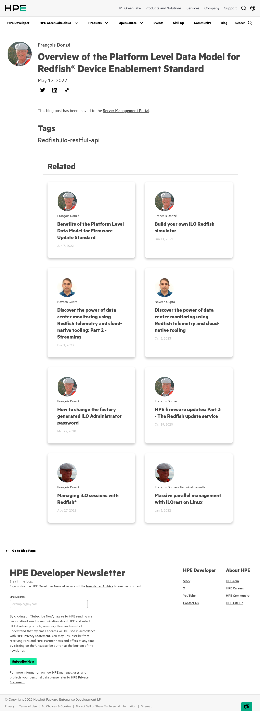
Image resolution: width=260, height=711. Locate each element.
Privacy (9, 706)
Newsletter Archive (99, 586)
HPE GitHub (234, 603)
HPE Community (238, 596)
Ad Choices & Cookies (56, 706)
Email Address (18, 597)
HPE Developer (18, 23)
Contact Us (191, 603)
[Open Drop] (59, 23)
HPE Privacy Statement (33, 636)
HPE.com (232, 581)
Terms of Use (28, 706)
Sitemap (146, 706)
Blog (224, 23)
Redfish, (49, 140)
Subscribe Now (23, 661)
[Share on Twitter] (43, 90)
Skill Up (178, 23)
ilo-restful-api (80, 140)
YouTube (189, 596)
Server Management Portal (126, 111)
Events (158, 23)
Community (202, 23)
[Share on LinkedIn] (55, 90)
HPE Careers (235, 588)
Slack (186, 581)
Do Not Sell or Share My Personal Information (106, 706)
